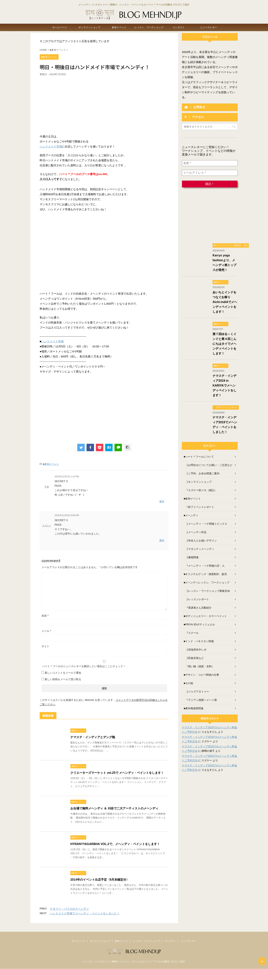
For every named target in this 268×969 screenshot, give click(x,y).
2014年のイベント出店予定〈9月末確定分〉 (99, 879)
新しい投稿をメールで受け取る (63, 679)
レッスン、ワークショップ (148, 27)
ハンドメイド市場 (51, 146)
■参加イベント (51, 464)
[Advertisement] (104, 104)
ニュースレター (208, 27)
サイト (45, 646)
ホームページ (59, 27)
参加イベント (119, 27)
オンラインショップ (89, 27)
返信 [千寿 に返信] (161, 501)
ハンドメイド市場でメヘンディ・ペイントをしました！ (85, 913)
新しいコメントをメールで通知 (63, 672)
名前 (45, 615)
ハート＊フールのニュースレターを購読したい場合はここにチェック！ (104, 664)
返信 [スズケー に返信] (161, 540)
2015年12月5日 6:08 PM (67, 515)
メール (46, 630)
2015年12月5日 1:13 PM (67, 476)
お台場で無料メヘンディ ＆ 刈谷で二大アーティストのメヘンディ (114, 808)
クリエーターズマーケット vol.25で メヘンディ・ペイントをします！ (117, 772)
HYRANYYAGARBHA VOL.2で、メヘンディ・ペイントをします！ (115, 844)
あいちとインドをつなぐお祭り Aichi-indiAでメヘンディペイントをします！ (225, 302)
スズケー (46, 525)
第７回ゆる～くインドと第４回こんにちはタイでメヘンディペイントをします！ (224, 343)
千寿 (46, 487)
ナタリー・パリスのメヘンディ (69, 908)
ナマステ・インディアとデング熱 (92, 737)
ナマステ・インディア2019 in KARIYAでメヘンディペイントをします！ (224, 385)
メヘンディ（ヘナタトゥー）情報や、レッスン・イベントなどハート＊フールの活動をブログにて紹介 (134, 961)
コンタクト (179, 27)
